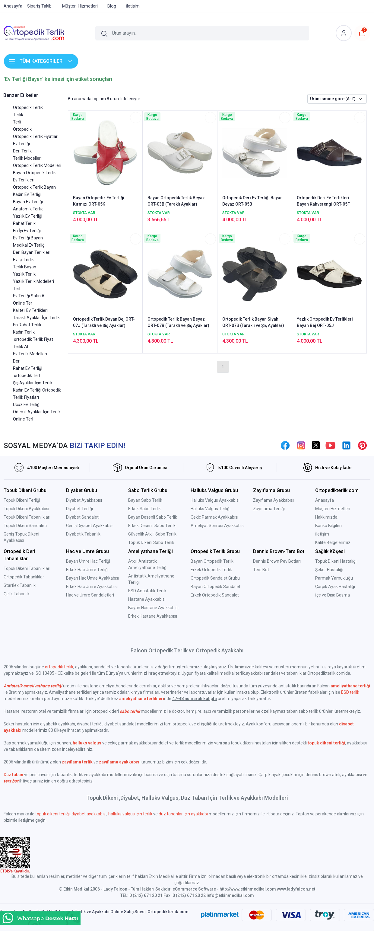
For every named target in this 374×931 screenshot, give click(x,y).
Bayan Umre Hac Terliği (88, 561)
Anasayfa (324, 500)
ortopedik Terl (26, 375)
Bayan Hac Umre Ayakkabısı (92, 578)
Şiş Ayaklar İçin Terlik (32, 382)
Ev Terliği (21, 143)
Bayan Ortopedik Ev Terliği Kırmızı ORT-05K (98, 200)
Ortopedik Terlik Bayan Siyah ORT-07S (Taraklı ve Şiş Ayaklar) (253, 322)
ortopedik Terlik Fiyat (33, 339)
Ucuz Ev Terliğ (26, 404)
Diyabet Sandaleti (83, 517)
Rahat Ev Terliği (27, 368)
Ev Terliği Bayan (28, 237)
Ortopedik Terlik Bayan (34, 187)
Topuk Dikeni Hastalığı (336, 561)
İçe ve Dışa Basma (332, 595)
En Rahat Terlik (27, 324)
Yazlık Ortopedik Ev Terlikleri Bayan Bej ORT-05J (325, 322)
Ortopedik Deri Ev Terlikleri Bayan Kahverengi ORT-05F (323, 200)
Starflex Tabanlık (20, 585)
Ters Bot (261, 569)
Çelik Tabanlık (17, 593)
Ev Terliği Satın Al (29, 295)
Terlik (18, 114)
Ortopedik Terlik (28, 107)
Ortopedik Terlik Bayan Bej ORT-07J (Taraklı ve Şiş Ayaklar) (104, 322)
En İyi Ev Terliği (27, 230)
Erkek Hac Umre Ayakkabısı (92, 586)
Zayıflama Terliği (269, 508)
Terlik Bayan (24, 266)
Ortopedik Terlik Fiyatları (36, 136)
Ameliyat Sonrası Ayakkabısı (218, 525)
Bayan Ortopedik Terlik (34, 172)
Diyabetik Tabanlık (83, 534)
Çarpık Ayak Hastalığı (335, 586)
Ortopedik (22, 129)
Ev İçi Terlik (23, 259)
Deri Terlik (22, 151)
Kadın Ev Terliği (27, 194)
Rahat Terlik (24, 223)
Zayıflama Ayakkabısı (273, 500)
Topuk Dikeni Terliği (22, 500)
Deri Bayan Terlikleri (31, 252)
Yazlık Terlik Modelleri (33, 281)
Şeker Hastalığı (329, 569)
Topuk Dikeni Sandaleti (25, 525)
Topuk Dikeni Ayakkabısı (26, 508)
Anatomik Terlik (28, 208)
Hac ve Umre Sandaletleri (90, 595)
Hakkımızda (326, 517)
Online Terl (23, 419)
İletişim (322, 534)
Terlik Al (20, 346)
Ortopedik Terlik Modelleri (37, 165)
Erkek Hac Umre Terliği (87, 569)
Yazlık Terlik (24, 274)
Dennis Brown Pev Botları (277, 561)
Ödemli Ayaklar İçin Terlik (37, 411)
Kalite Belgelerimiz (332, 542)
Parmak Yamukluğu (334, 578)
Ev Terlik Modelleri (30, 353)
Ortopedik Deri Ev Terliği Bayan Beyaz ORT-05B (252, 200)
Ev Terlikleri (23, 180)
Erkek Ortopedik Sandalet (215, 595)
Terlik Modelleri (27, 158)
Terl (16, 288)
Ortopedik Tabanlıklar (24, 576)
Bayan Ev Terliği (28, 201)
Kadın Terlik (24, 332)
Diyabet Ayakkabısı (84, 500)
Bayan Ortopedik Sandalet (215, 586)
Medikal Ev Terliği (29, 245)
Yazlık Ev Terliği (27, 216)
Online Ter (22, 303)
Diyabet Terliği (79, 508)
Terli (17, 122)
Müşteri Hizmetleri (332, 508)
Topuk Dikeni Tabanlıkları (27, 517)
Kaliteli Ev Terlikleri (30, 310)
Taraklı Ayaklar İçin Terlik (36, 317)
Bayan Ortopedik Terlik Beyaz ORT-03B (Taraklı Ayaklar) (176, 200)
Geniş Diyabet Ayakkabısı (89, 525)
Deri (17, 361)
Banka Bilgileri (328, 525)
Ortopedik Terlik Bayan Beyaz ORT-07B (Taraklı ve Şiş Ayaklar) (178, 322)
